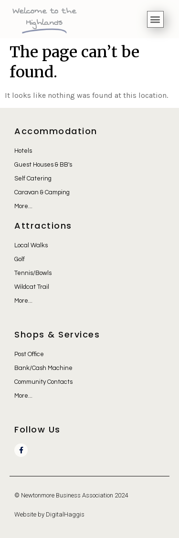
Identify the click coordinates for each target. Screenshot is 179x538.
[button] (155, 19)
